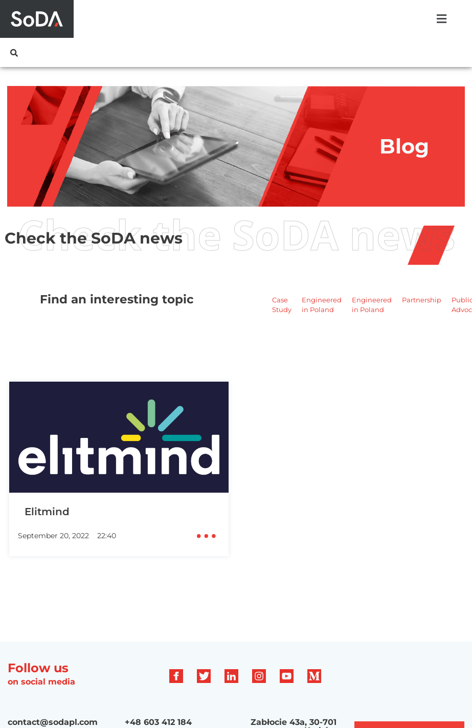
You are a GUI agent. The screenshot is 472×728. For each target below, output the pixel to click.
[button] (441, 19)
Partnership (421, 300)
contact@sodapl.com (53, 722)
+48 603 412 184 (158, 722)
